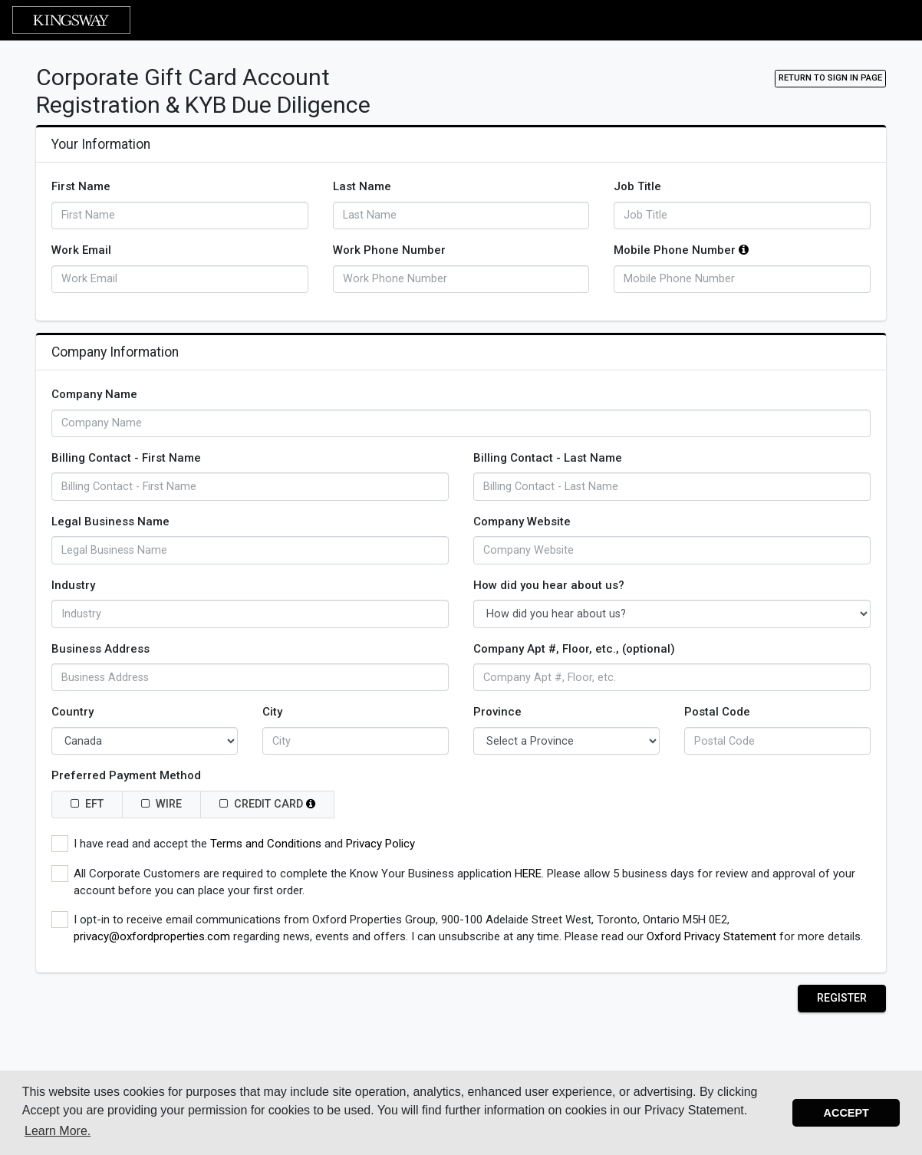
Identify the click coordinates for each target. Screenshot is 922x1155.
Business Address (100, 649)
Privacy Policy (380, 844)
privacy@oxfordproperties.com (152, 936)
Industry (73, 585)
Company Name (94, 394)
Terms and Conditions (265, 844)
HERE (528, 873)
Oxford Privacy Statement (711, 936)
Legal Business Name (110, 521)
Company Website (522, 521)
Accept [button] (846, 1113)
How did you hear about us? (548, 585)
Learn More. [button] (58, 1130)
